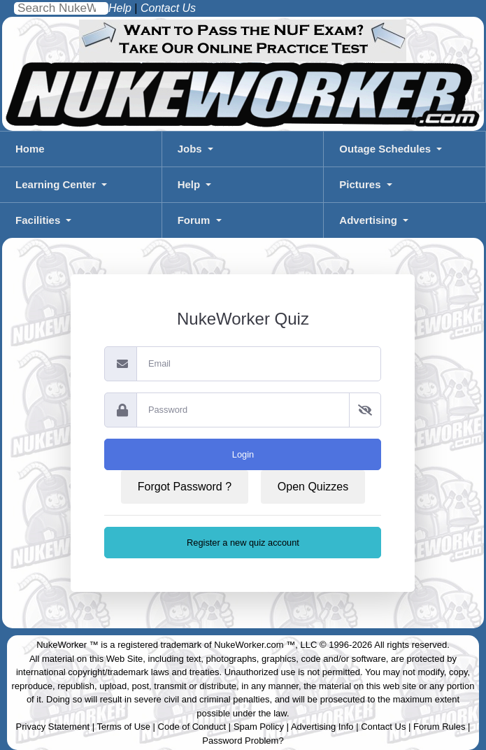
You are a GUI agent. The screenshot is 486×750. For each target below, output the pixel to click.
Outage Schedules (385, 149)
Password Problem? (242, 740)
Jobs (190, 149)
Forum (194, 220)
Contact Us (383, 726)
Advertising (368, 220)
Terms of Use (123, 726)
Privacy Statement (53, 726)
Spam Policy (259, 726)
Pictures (359, 184)
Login (243, 454)
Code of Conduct (192, 726)
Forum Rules (439, 726)
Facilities (37, 220)
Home (30, 149)
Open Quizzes (313, 487)
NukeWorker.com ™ (254, 644)
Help (189, 184)
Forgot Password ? (184, 487)
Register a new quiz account (243, 542)
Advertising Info (322, 726)
